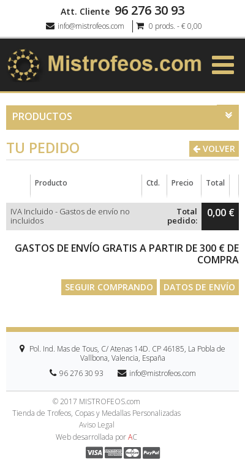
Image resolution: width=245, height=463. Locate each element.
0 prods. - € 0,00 (169, 26)
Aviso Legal (97, 425)
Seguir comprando (109, 287)
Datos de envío (199, 287)
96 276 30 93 (149, 10)
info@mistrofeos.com (85, 26)
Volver (214, 148)
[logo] (104, 64)
